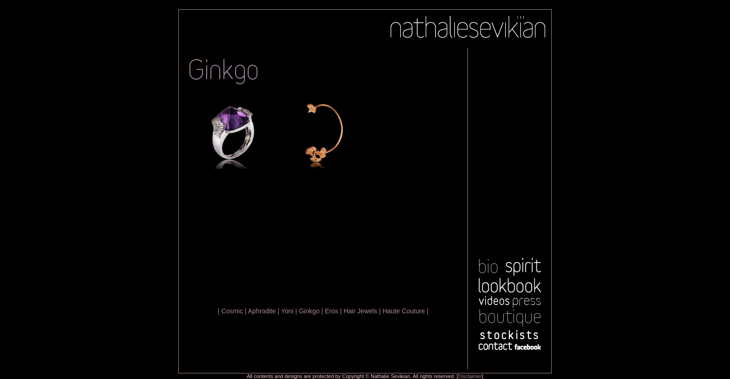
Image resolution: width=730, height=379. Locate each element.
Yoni (287, 311)
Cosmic (232, 311)
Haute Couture (404, 311)
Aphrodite (262, 311)
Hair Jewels (360, 311)
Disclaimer (470, 376)
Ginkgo (309, 311)
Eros (331, 311)
